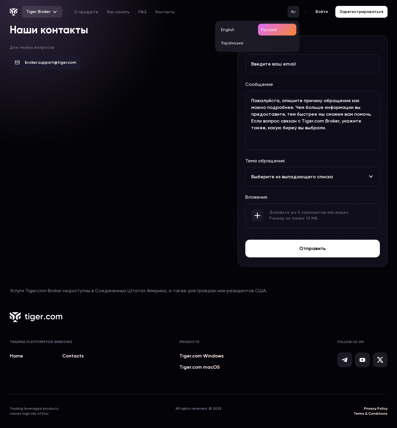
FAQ (142, 11)
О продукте (86, 11)
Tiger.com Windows (201, 356)
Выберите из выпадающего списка (312, 176)
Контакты (165, 11)
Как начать (118, 11)
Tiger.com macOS (199, 367)
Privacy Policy (376, 408)
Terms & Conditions (371, 413)
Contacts (73, 356)
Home (16, 356)
